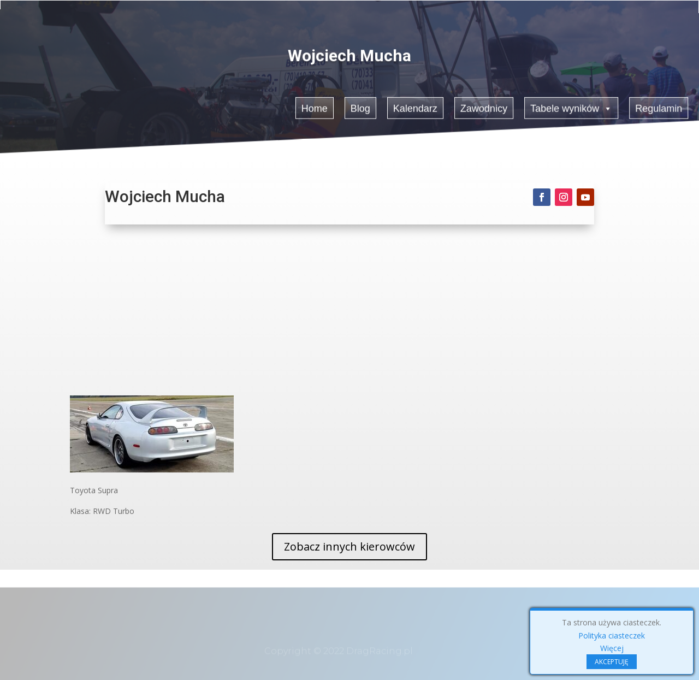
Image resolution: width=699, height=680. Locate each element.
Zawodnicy (484, 107)
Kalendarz (415, 107)
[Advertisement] (349, 313)
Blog (360, 107)
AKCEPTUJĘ (612, 661)
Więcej (612, 648)
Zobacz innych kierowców (349, 546)
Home (314, 107)
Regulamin (660, 107)
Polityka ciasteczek (611, 635)
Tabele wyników (572, 107)
